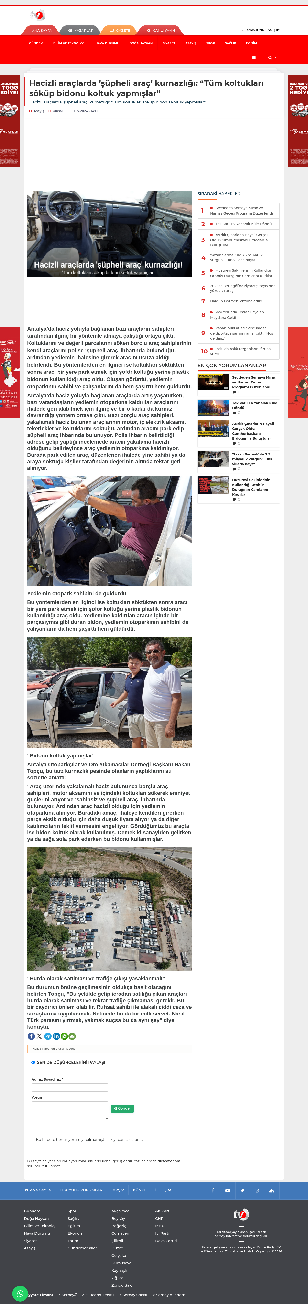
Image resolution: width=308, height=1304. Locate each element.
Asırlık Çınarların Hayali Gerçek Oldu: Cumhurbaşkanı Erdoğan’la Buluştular (253, 431)
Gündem (36, 43)
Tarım (73, 1240)
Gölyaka (118, 1255)
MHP (159, 1225)
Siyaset (169, 43)
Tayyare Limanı (38, 1295)
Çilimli (117, 1240)
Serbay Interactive (228, 1236)
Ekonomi (76, 1233)
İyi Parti (162, 1233)
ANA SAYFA (42, 30)
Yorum (37, 1097)
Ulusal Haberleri (66, 1048)
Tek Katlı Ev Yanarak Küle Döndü (254, 405)
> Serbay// (67, 1295)
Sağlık (230, 43)
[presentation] (148, 1091)
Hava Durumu (107, 43)
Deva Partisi (166, 1240)
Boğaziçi (119, 1225)
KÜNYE (139, 1190)
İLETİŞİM (163, 1190)
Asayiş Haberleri (44, 1048)
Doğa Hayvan (141, 43)
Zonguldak (121, 1285)
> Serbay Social (133, 1295)
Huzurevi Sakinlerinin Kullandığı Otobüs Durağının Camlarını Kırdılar (251, 487)
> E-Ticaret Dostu (98, 1295)
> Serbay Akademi (169, 1295)
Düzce (117, 1248)
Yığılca (117, 1277)
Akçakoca (120, 1211)
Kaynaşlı (119, 1270)
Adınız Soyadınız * (47, 1079)
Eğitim (251, 43)
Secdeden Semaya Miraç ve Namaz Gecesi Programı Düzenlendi (254, 382)
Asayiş (190, 43)
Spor (210, 43)
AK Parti (162, 1211)
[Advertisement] (154, 154)
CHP (159, 1218)
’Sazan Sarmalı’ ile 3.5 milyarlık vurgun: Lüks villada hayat (252, 459)
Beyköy (118, 1218)
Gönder (122, 1108)
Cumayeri (120, 1233)
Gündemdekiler (82, 1248)
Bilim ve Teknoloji (69, 43)
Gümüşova (121, 1263)
